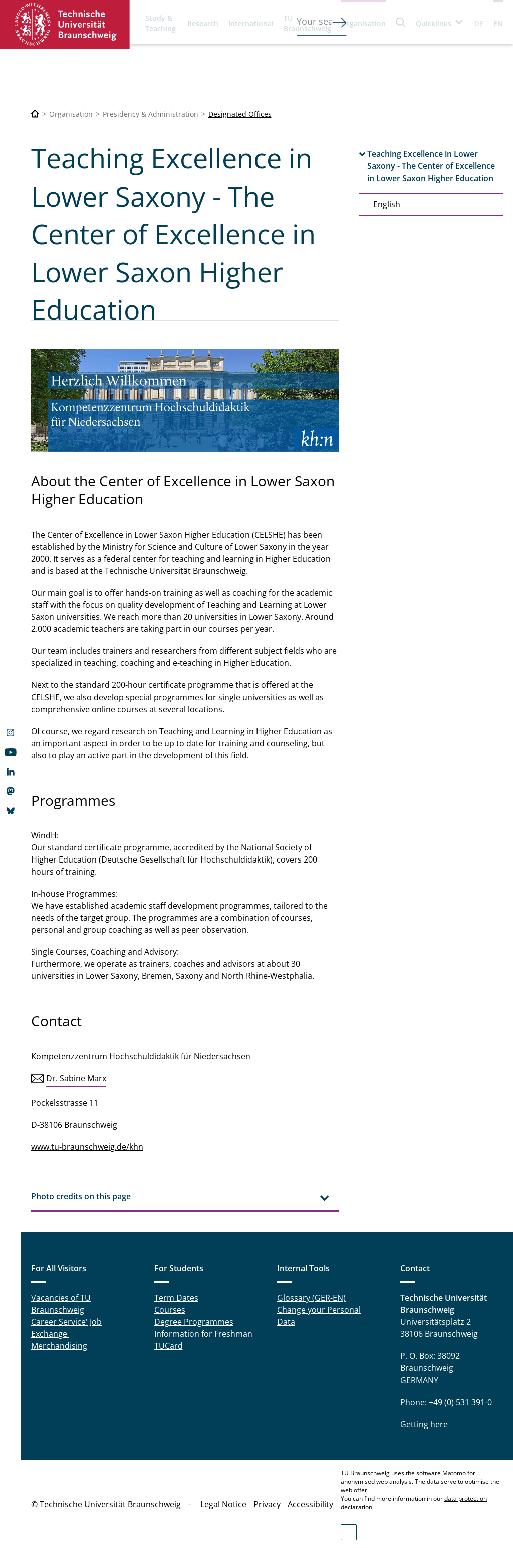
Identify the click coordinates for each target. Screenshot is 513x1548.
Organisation (363, 23)
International (251, 23)
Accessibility (310, 1504)
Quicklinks (433, 23)
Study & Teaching (160, 23)
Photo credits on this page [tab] (81, 1196)
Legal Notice (223, 1504)
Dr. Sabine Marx (76, 1078)
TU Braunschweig (307, 23)
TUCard (168, 1345)
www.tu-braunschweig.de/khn (87, 1146)
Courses (169, 1309)
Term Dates (176, 1297)
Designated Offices (240, 114)
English (386, 204)
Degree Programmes (193, 1321)
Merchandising (59, 1345)
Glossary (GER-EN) (311, 1297)
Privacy (267, 1504)
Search (401, 22)
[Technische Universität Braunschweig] (35, 114)
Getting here (424, 1424)
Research (202, 23)
